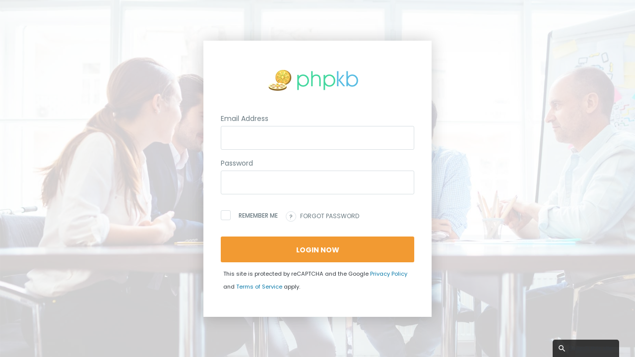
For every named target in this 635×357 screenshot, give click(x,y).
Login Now (317, 250)
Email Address (244, 118)
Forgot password (322, 216)
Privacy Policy (388, 274)
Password (237, 163)
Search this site (591, 348)
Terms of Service (259, 287)
